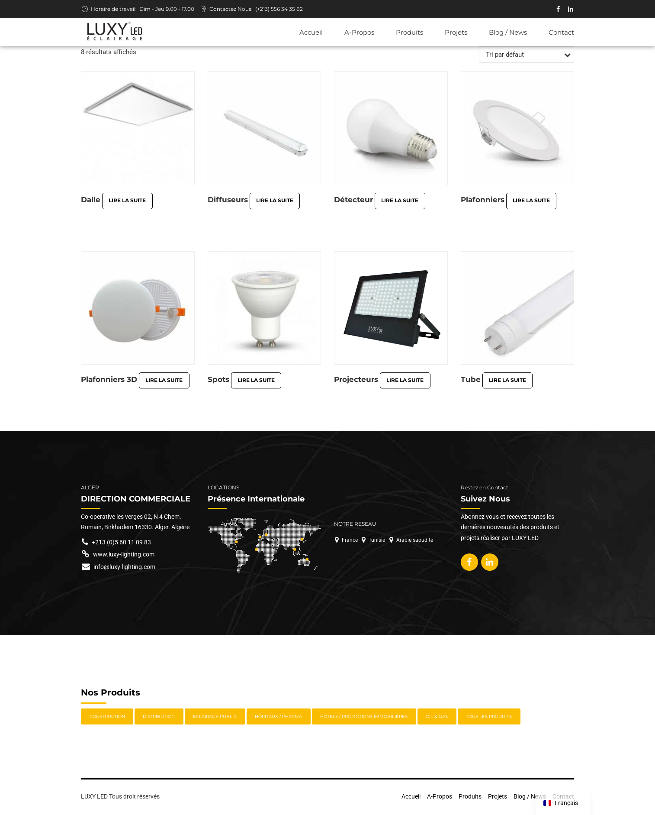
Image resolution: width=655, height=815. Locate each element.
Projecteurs (356, 380)
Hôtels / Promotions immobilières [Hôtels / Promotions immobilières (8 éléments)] (364, 717)
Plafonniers (482, 200)
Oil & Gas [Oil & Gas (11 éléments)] (437, 717)
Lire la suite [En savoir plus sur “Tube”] (507, 381)
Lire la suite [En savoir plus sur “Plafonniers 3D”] (164, 381)
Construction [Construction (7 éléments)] (107, 717)
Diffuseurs (228, 200)
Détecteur (353, 200)
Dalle (90, 200)
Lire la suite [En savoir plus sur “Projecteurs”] (405, 381)
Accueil (311, 32)
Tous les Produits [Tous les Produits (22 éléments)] (489, 717)
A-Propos (359, 32)
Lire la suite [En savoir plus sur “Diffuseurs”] (274, 201)
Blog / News (508, 32)
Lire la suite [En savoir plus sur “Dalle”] (127, 201)
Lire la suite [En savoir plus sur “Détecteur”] (399, 201)
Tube (471, 380)
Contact (561, 32)
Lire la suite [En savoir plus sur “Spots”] (256, 381)
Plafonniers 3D (109, 380)
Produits (409, 32)
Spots (218, 380)
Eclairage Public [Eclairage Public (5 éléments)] (215, 717)
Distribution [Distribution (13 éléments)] (159, 717)
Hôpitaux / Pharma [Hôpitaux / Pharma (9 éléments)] (278, 717)
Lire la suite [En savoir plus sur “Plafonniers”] (531, 201)
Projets (456, 32)
